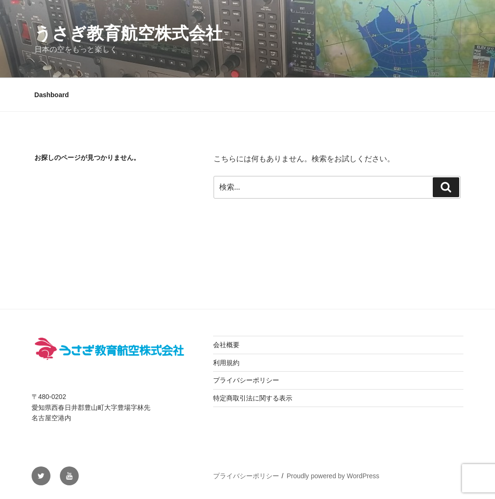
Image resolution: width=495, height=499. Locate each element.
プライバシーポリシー (246, 380)
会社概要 (226, 345)
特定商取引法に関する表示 (252, 398)
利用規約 (226, 362)
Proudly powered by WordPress (333, 476)
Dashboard (51, 95)
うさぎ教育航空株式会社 (128, 33)
